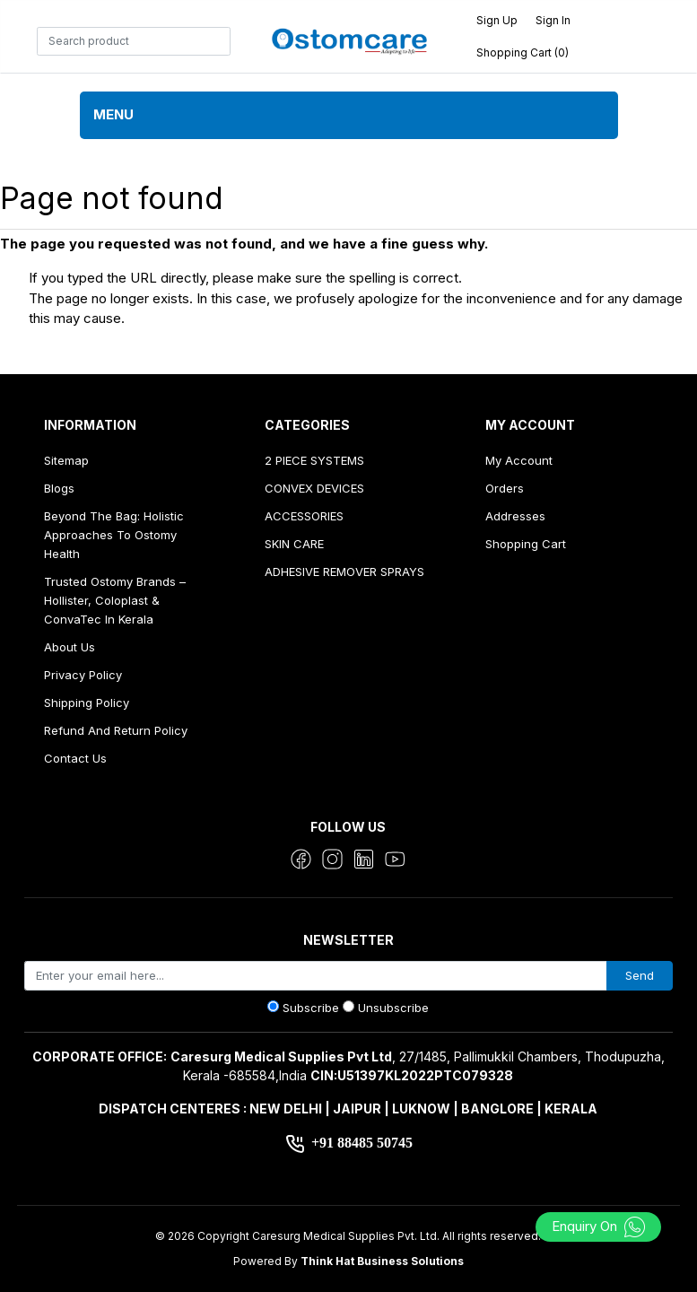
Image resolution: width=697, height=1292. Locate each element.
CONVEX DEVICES (314, 488)
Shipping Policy (86, 702)
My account (519, 460)
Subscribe (311, 1007)
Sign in (553, 20)
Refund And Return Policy (115, 730)
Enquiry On (599, 1226)
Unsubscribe (393, 1007)
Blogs (59, 488)
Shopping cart (525, 544)
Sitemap (66, 460)
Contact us (75, 758)
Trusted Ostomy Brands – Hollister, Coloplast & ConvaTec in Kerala (115, 600)
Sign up (497, 20)
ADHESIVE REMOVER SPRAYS (344, 571)
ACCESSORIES (304, 516)
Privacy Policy (83, 675)
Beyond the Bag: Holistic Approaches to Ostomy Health (114, 535)
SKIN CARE (294, 544)
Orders (504, 488)
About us (69, 647)
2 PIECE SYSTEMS (314, 460)
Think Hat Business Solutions (382, 1261)
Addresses (515, 516)
